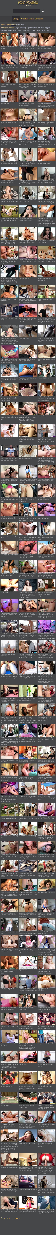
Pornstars (24, 19)
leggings (47, 28)
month (18, 25)
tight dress (41, 28)
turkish (33, 30)
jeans (24, 30)
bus (48, 30)
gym (19, 30)
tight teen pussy (32, 28)
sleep (38, 30)
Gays (32, 19)
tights (28, 30)
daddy (43, 30)
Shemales (39, 19)
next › (17, 1218)
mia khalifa (4, 30)
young (15, 30)
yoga (17, 28)
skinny (10, 30)
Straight (16, 19)
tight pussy (23, 28)
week (22, 25)
